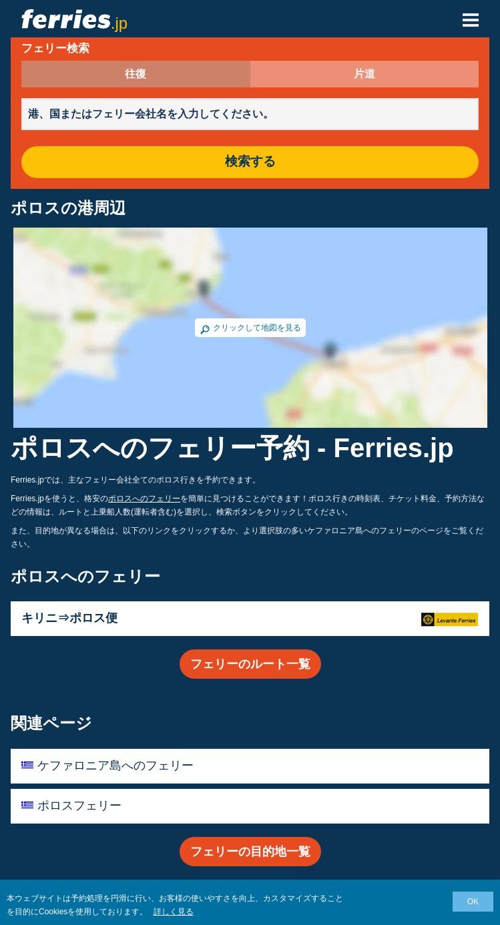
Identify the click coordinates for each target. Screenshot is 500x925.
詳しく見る (174, 911)
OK (473, 901)
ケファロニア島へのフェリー (115, 765)
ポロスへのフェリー (144, 498)
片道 (364, 74)
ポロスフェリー (79, 806)
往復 (135, 74)
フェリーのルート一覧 (250, 664)
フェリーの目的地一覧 (250, 851)
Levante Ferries (63, 643)
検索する (250, 162)
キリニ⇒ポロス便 (69, 618)
